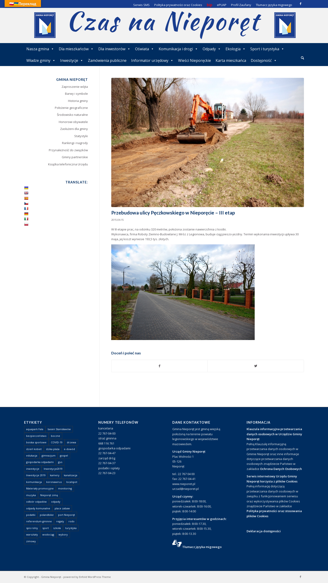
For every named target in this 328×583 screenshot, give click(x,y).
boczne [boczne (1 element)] (55, 436)
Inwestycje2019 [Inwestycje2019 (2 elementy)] (53, 468)
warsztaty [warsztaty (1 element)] (32, 534)
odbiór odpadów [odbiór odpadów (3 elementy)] (36, 501)
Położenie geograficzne (71, 108)
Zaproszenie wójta (75, 87)
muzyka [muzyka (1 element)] (31, 495)
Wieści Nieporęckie (194, 60)
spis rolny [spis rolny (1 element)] (32, 528)
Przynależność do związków (68, 150)
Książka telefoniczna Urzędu (68, 164)
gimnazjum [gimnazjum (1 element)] (49, 455)
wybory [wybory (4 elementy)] (63, 534)
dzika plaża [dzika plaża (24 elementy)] (52, 449)
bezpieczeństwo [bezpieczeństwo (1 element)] (36, 436)
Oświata (144, 48)
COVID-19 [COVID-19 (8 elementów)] (56, 442)
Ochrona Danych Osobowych (281, 469)
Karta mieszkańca (231, 60)
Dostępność (264, 60)
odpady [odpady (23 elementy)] (55, 501)
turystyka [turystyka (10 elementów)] (71, 528)
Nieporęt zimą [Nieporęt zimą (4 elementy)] (49, 495)
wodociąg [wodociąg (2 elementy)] (48, 534)
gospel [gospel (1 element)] (64, 455)
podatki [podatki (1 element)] (30, 515)
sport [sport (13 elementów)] (45, 528)
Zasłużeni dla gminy (74, 129)
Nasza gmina (40, 48)
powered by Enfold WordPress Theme (87, 577)
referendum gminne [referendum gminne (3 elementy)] (39, 521)
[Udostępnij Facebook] (159, 366)
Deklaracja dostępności (264, 531)
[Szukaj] (302, 57)
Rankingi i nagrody (75, 143)
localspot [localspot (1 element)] (71, 482)
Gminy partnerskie (75, 157)
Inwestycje (71, 60)
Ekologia (236, 48)
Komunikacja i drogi (178, 48)
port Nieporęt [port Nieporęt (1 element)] (66, 515)
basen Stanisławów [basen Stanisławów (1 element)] (59, 429)
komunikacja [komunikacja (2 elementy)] (34, 482)
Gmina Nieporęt (51, 577)
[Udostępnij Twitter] (256, 366)
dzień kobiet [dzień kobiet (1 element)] (34, 449)
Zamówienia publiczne (107, 60)
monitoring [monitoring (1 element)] (65, 488)
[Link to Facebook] (300, 3)
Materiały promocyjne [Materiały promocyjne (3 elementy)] (40, 488)
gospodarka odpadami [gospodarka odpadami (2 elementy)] (40, 462)
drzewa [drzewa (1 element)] (71, 442)
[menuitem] (302, 58)
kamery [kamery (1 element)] (54, 475)
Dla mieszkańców (76, 48)
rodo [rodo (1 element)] (71, 521)
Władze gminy (41, 60)
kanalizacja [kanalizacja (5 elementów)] (70, 475)
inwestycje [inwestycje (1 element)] (32, 468)
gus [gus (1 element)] (60, 462)
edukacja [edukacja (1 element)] (31, 455)
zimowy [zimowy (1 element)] (31, 541)
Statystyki (81, 136)
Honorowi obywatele (73, 122)
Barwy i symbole (76, 93)
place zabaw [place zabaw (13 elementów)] (62, 508)
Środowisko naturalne (72, 115)
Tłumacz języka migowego (202, 547)
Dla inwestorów (114, 48)
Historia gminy (78, 101)
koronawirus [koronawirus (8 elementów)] (54, 482)
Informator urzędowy (152, 60)
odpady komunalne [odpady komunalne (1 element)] (38, 508)
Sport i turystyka (267, 48)
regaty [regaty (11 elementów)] (60, 521)
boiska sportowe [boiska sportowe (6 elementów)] (36, 442)
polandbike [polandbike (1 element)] (47, 515)
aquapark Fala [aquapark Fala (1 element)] (34, 429)
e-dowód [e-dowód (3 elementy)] (69, 449)
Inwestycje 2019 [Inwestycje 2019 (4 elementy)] (36, 475)
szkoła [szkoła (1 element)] (57, 528)
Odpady (212, 48)
